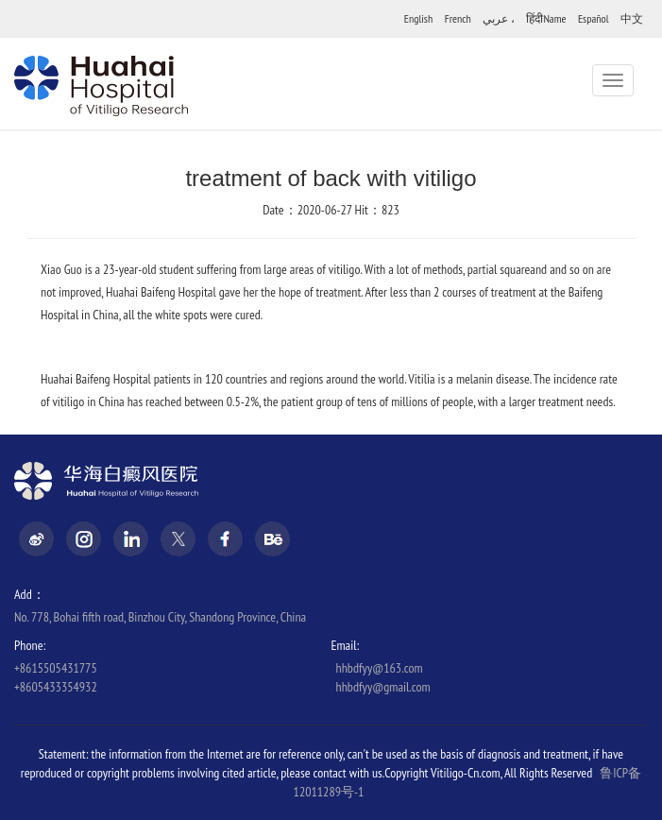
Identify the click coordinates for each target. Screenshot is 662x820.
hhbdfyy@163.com (379, 667)
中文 (631, 18)
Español (593, 18)
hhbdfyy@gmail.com (383, 686)
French (458, 18)
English (418, 18)
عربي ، (499, 18)
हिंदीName (546, 18)
